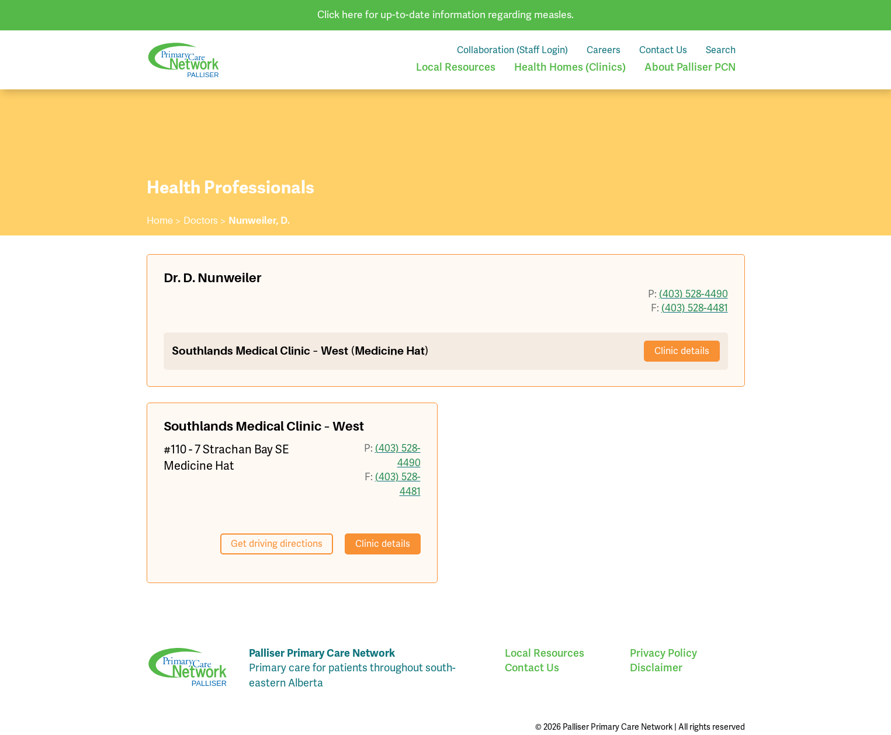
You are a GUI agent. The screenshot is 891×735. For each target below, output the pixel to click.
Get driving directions (277, 544)
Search (721, 50)
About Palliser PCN (690, 67)
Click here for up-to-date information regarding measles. (445, 15)
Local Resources (455, 67)
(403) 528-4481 (694, 308)
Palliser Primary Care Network (183, 60)
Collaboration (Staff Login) (512, 50)
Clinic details (681, 351)
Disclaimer (656, 667)
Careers (603, 50)
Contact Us (663, 50)
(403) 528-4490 (693, 294)
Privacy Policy (663, 653)
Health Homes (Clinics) (570, 67)
